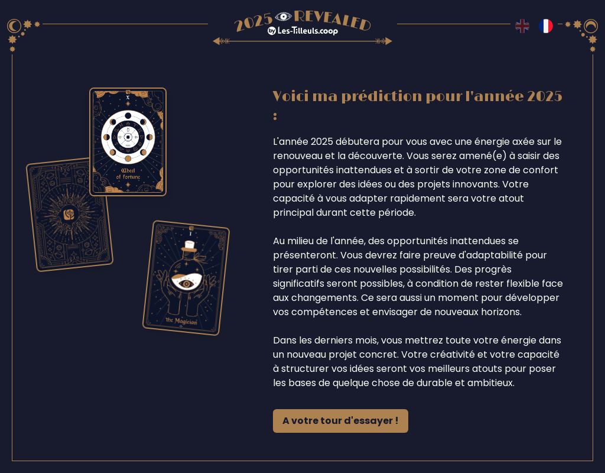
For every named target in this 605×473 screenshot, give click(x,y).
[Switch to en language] (522, 26)
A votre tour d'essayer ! (340, 420)
